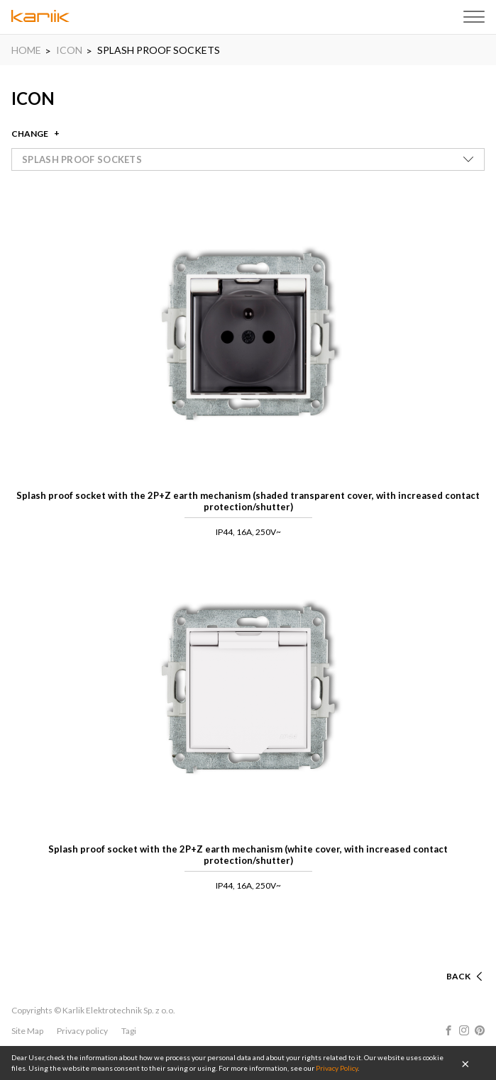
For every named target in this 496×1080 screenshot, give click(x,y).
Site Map (27, 1030)
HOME (26, 50)
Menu (474, 17)
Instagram (464, 1030)
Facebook (448, 1030)
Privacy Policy (337, 1068)
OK (465, 1063)
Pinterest (480, 1030)
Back (458, 976)
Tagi (128, 1030)
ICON (69, 50)
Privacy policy (82, 1030)
